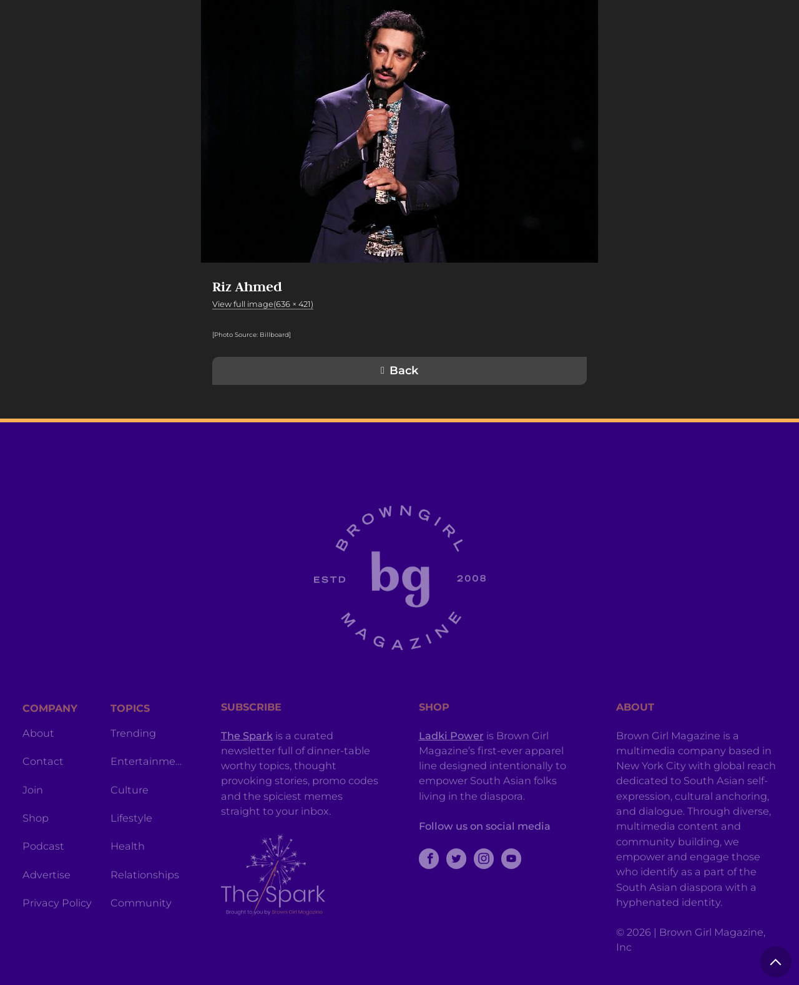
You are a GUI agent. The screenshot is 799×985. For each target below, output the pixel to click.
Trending (133, 761)
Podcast (43, 874)
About (38, 761)
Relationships (144, 903)
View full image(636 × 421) (262, 304)
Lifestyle (131, 846)
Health (127, 874)
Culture (129, 818)
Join (32, 818)
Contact (43, 790)
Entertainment (147, 790)
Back (404, 370)
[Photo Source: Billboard (250, 335)
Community (141, 931)
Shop (35, 846)
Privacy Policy (57, 931)
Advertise (46, 903)
